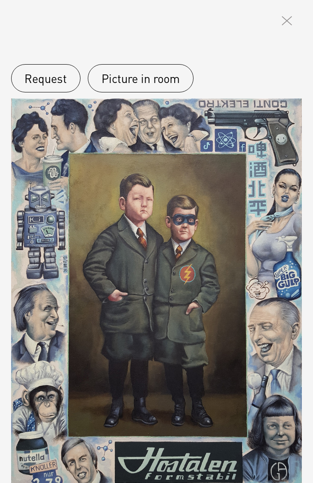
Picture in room (140, 78)
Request (45, 78)
